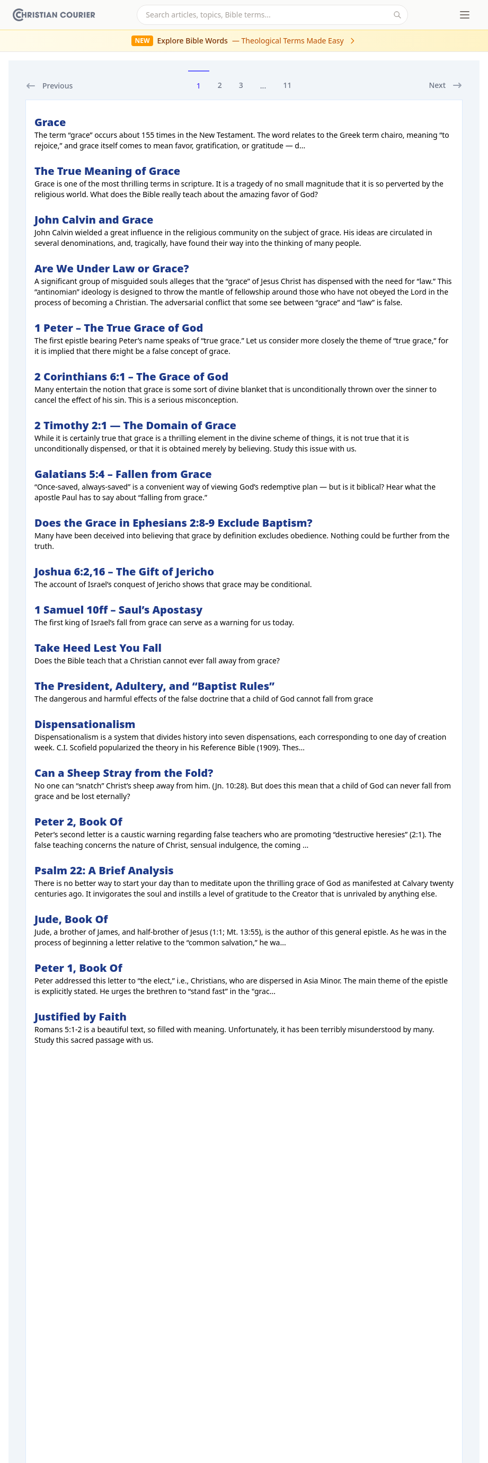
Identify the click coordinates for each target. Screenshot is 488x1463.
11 (287, 85)
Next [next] (446, 85)
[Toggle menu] (464, 14)
